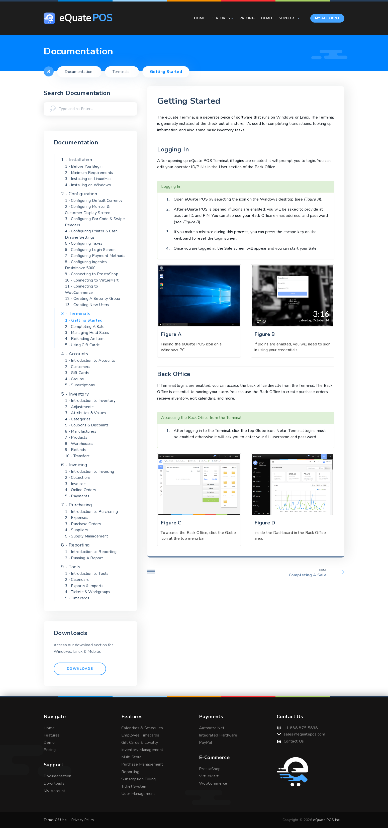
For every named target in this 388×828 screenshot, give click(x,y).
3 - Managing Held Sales (87, 332)
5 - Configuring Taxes (84, 243)
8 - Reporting (75, 545)
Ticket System (134, 786)
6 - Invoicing (74, 465)
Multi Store (131, 757)
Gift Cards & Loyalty (139, 742)
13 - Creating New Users (87, 304)
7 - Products (76, 437)
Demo (266, 18)
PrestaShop (210, 769)
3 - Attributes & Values (85, 412)
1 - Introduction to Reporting (91, 551)
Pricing (247, 18)
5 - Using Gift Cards (82, 344)
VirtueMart (209, 776)
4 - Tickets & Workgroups (87, 591)
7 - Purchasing (76, 505)
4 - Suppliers (76, 529)
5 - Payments (77, 496)
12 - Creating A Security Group (92, 298)
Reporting (130, 772)
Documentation (57, 776)
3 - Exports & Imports (84, 585)
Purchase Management (142, 764)
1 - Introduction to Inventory (90, 400)
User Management (138, 793)
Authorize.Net (211, 728)
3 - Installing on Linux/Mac (88, 178)
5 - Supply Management (86, 536)
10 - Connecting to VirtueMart (92, 280)
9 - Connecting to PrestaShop (91, 274)
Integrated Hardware (218, 735)
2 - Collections (78, 477)
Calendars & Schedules (142, 728)
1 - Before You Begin (84, 166)
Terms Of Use (55, 819)
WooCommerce (213, 783)
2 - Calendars (77, 579)
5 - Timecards (77, 598)
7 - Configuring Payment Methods (95, 255)
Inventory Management (142, 750)
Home (199, 18)
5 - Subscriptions (80, 385)
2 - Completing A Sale (85, 326)
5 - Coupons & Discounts (87, 425)
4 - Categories (77, 419)
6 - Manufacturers (80, 431)
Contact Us (294, 741)
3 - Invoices (75, 483)
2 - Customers (77, 366)
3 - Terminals (75, 314)
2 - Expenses (76, 517)
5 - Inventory (75, 394)
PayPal (205, 742)
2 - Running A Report (84, 558)
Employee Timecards (140, 735)
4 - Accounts (74, 354)
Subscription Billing (138, 779)
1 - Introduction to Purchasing (91, 511)
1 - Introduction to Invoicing (89, 471)
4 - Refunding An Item (85, 338)
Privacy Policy (82, 819)
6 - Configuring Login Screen (90, 249)
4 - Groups (74, 379)
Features (222, 18)
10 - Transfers (77, 455)
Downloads (80, 668)
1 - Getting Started (84, 320)
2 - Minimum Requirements (89, 172)
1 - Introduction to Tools (86, 573)
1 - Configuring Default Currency (93, 200)
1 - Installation (76, 160)
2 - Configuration (79, 194)
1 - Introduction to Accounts (90, 360)
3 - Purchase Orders (83, 523)
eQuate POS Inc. (327, 819)
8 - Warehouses (79, 443)
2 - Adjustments (79, 406)
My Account (327, 18)
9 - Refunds (75, 449)
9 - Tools (70, 567)
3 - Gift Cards (77, 372)
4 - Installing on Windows (88, 185)
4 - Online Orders (80, 489)
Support (289, 18)
